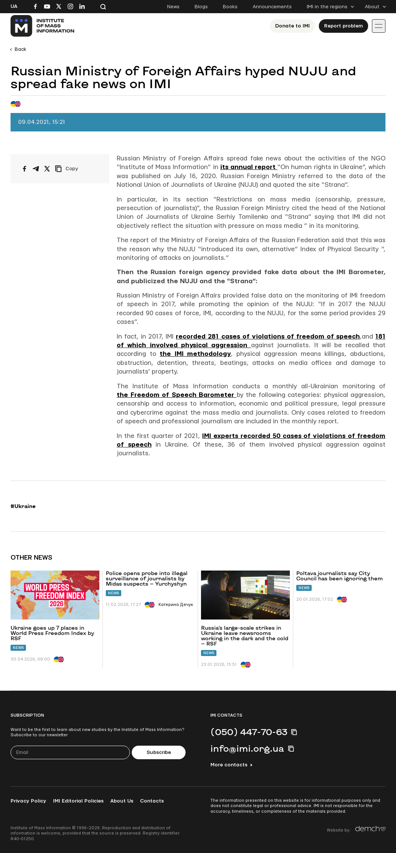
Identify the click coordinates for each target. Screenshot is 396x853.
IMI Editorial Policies (78, 801)
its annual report (248, 167)
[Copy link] (77, 168)
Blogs (201, 6)
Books (230, 6)
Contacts (152, 801)
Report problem (343, 26)
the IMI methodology (195, 354)
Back (20, 49)
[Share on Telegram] (35, 168)
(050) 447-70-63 (248, 731)
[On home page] (43, 26)
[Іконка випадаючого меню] (378, 26)
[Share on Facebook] (24, 168)
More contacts (228, 765)
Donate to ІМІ (292, 26)
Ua (14, 6)
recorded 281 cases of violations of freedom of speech (268, 336)
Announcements (272, 6)
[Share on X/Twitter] (47, 168)
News (173, 6)
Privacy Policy (28, 801)
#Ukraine (23, 506)
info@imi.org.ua (247, 748)
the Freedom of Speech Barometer (177, 395)
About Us (121, 801)
